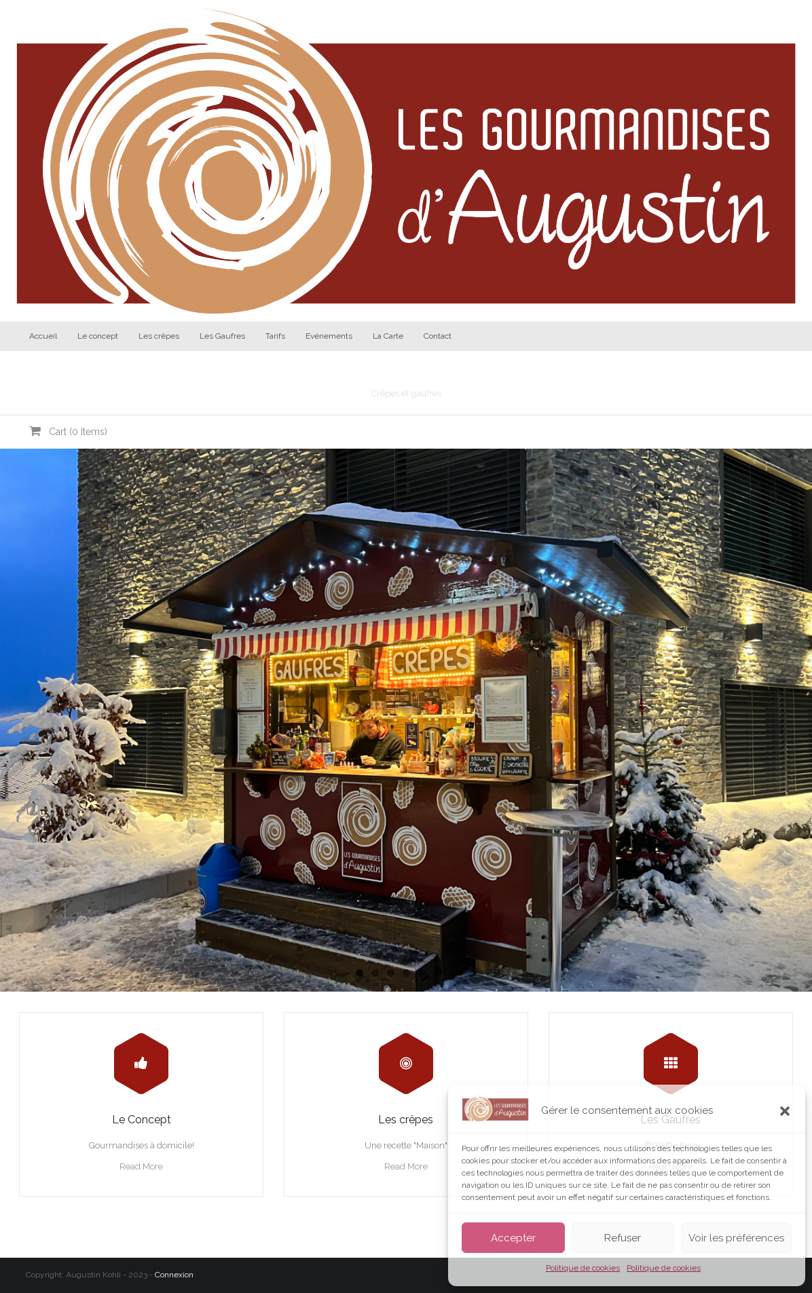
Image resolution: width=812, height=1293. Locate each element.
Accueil (43, 336)
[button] (785, 1111)
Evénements (329, 336)
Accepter (513, 1238)
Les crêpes (159, 336)
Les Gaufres (222, 336)
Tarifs (275, 336)
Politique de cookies (583, 1268)
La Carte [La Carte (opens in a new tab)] (388, 336)
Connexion (174, 1274)
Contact (437, 336)
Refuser (622, 1238)
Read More (141, 1166)
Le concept (97, 336)
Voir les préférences (736, 1238)
